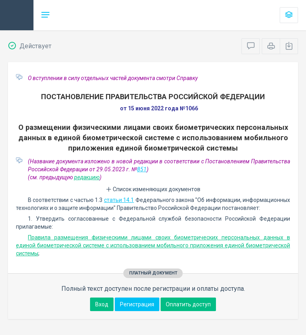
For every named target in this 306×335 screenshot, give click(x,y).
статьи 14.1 (119, 200)
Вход (101, 304)
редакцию (87, 177)
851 (142, 169)
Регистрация (137, 304)
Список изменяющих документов (153, 189)
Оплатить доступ (188, 304)
